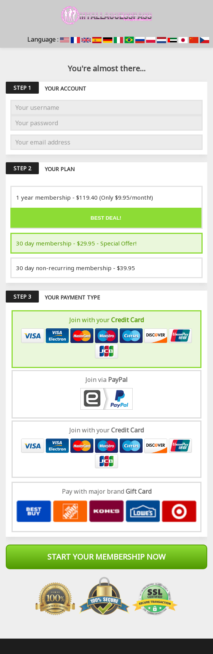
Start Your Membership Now (106, 556)
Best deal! (106, 218)
